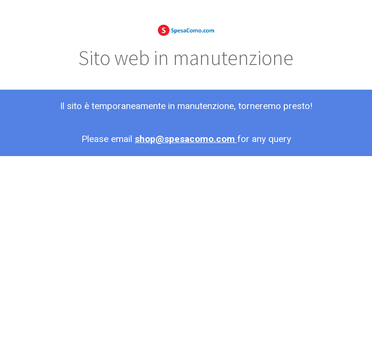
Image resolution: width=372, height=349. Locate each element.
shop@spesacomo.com (186, 138)
